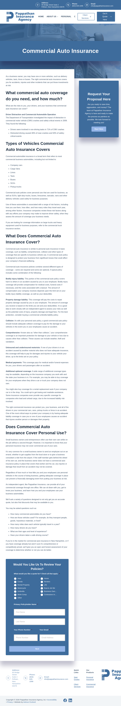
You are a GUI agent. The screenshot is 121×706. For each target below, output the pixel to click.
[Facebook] (65, 700)
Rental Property (24, 585)
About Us (53, 17)
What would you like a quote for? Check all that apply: (37, 574)
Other (20, 598)
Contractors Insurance (51, 594)
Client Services (86, 16)
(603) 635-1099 (77, 6)
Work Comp (22, 594)
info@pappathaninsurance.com (102, 6)
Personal (66, 17)
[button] (98, 129)
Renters (47, 582)
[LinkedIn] (70, 700)
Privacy (10, 702)
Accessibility (52, 700)
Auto (19, 578)
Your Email (45, 630)
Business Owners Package (51, 591)
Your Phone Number (23, 630)
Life (45, 585)
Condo (20, 582)
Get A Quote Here (107, 17)
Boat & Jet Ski (49, 588)
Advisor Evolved (29, 702)
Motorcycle (22, 588)
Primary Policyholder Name (26, 604)
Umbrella (21, 591)
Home (41, 17)
